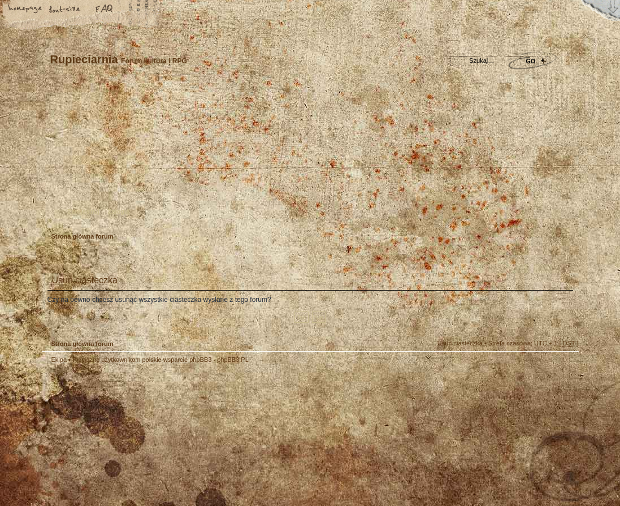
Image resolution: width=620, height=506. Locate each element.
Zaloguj (119, 211)
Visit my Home (545, 467)
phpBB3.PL (233, 359)
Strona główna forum (309, 156)
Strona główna (25, 10)
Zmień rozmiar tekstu (65, 10)
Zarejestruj (83, 211)
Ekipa (59, 359)
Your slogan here (219, 436)
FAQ (104, 10)
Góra (564, 367)
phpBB (169, 435)
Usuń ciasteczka (460, 343)
